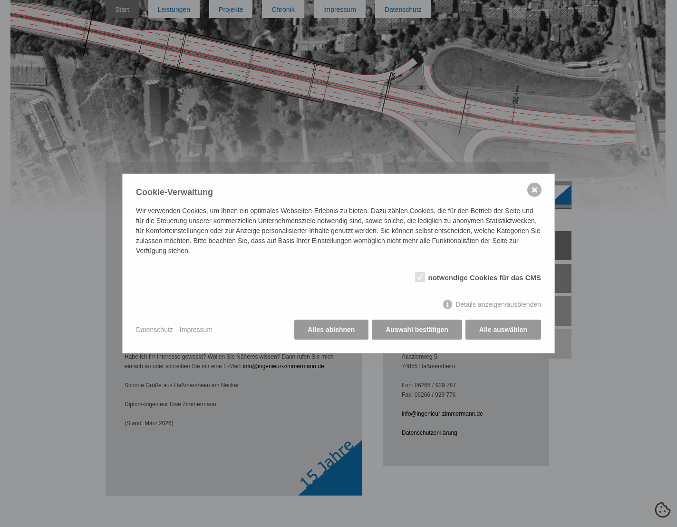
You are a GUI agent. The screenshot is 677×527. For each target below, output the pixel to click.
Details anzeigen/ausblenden (498, 304)
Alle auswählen (503, 329)
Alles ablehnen (331, 329)
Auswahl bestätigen (417, 329)
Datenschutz (154, 329)
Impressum (196, 329)
